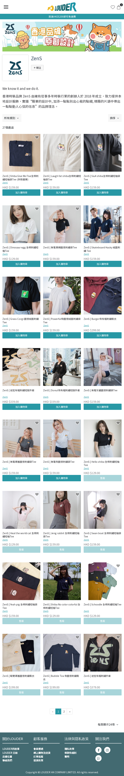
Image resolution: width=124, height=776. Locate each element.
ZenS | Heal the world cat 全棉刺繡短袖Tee (20, 535)
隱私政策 (69, 749)
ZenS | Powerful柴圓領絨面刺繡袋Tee (62, 320)
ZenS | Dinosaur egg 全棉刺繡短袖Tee (20, 249)
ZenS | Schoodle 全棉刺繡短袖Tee (102, 604)
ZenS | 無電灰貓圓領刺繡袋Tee (100, 390)
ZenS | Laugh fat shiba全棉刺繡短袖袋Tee (62, 177)
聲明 (67, 756)
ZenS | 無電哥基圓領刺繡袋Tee (19, 461)
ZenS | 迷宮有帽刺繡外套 (97, 676)
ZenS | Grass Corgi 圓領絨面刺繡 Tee (20, 320)
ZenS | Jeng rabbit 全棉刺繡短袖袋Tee (61, 535)
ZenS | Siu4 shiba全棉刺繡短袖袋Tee (102, 177)
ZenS (5, 182)
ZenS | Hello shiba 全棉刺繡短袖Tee (101, 463)
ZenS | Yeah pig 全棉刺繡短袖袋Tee (19, 606)
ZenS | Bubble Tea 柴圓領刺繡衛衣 (61, 677)
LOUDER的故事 (10, 749)
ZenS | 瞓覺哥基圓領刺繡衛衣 (18, 676)
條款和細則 (71, 752)
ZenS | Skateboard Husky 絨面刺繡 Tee (102, 249)
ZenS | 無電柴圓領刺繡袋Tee (59, 461)
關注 (37, 67)
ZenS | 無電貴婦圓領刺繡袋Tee (60, 247)
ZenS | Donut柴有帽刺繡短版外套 (61, 390)
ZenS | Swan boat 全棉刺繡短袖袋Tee (102, 535)
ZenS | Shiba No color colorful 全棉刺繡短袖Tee (61, 606)
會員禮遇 (38, 749)
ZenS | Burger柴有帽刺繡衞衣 (100, 319)
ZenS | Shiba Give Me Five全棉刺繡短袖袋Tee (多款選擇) (20, 177)
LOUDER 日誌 (10, 752)
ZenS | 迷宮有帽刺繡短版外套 (18, 390)
